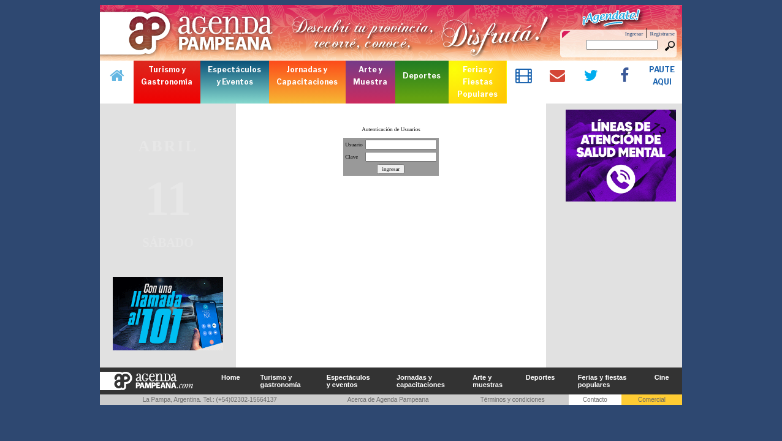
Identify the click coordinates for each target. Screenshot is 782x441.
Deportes (540, 377)
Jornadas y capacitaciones (421, 381)
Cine (662, 377)
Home (230, 377)
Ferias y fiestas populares (602, 381)
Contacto (595, 399)
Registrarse (662, 34)
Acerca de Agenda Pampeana (388, 399)
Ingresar (634, 34)
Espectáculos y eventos (348, 381)
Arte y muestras (488, 381)
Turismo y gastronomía (280, 381)
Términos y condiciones (512, 399)
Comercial (652, 399)
